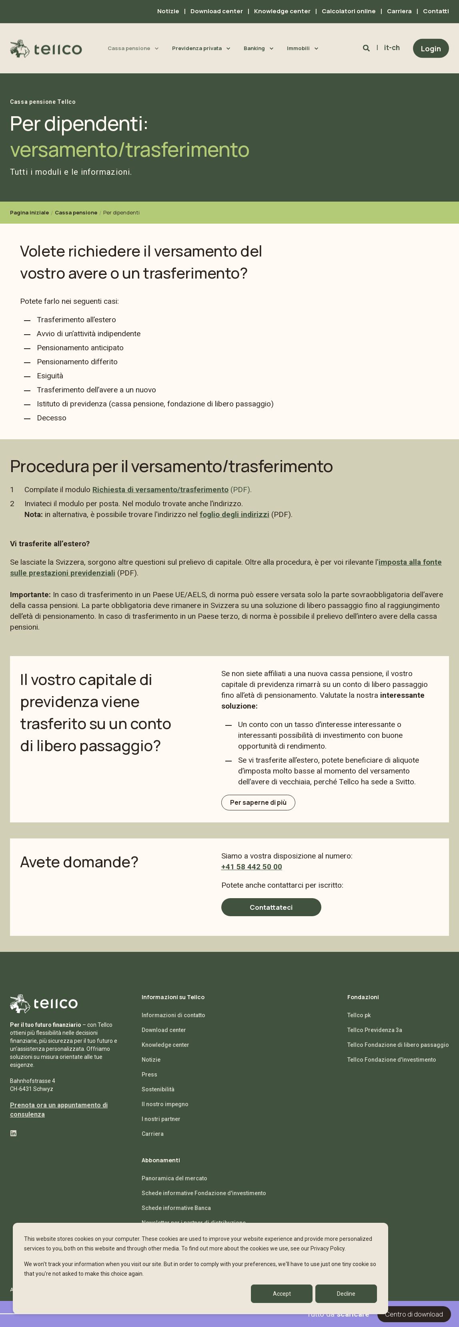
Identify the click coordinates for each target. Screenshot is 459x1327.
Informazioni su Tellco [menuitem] (173, 1003)
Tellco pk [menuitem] (359, 1021)
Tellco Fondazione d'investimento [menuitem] (391, 1065)
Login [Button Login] (431, 48)
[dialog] (200, 1268)
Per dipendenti (121, 212)
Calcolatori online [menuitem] (349, 11)
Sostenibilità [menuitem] (158, 1095)
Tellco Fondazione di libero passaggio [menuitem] (398, 1050)
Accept (282, 1294)
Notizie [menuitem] (168, 11)
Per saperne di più (263, 805)
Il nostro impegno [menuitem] (165, 1110)
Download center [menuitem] (216, 11)
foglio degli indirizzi (234, 514)
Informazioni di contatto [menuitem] (173, 1021)
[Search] (367, 48)
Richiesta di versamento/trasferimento (160, 489)
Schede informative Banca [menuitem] (176, 1213)
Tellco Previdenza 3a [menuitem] (374, 1035)
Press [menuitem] (149, 1080)
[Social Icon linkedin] (13, 1138)
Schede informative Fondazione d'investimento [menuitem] (204, 1199)
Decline (346, 1294)
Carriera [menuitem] (399, 11)
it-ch (392, 47)
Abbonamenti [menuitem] (161, 1166)
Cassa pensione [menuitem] (129, 48)
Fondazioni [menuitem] (363, 1003)
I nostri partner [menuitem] (161, 1124)
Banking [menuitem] (254, 48)
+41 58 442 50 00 (251, 871)
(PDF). (240, 489)
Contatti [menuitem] (436, 11)
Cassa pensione (76, 212)
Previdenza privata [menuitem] (197, 48)
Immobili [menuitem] (298, 48)
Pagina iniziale (29, 212)
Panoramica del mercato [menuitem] (174, 1184)
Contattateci (271, 912)
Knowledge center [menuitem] (282, 11)
